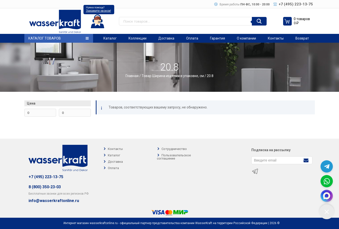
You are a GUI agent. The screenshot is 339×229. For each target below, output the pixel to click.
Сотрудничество (174, 149)
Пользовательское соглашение (174, 156)
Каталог (110, 38)
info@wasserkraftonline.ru (54, 201)
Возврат (302, 38)
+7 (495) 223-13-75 (46, 177)
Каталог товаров (58, 38)
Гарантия (217, 38)
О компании (246, 38)
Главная (132, 76)
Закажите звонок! (98, 11)
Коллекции (137, 38)
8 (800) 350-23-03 (45, 187)
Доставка (166, 38)
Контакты (276, 38)
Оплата (192, 38)
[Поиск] (259, 21)
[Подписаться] (306, 160)
